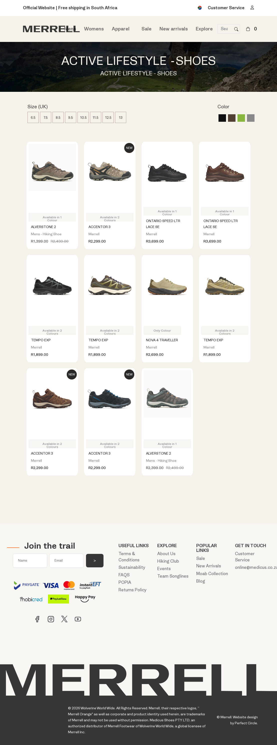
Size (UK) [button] (38, 107)
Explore (204, 29)
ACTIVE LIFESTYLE (113, 61)
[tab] (102, 108)
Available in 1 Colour (52, 218)
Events (164, 568)
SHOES (196, 61)
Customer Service (226, 7)
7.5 (46, 118)
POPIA (124, 582)
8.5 (58, 118)
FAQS (124, 575)
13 (120, 118)
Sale (147, 29)
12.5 (108, 118)
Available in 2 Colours (110, 218)
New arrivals (174, 29)
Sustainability (131, 567)
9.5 (70, 118)
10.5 (83, 118)
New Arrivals (208, 566)
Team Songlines (172, 576)
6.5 (33, 118)
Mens (70, 29)
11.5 (95, 118)
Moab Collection (212, 573)
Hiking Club (168, 561)
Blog (200, 581)
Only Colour (162, 331)
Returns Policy (132, 590)
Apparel (121, 29)
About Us (166, 553)
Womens (94, 29)
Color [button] (223, 107)
